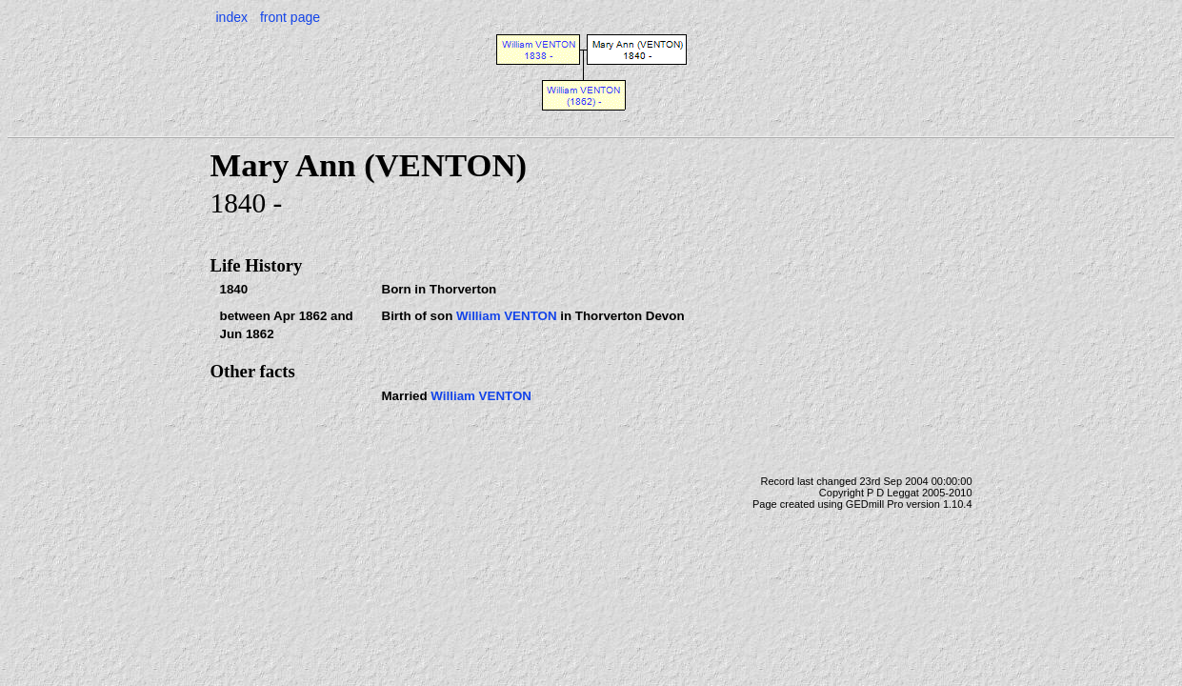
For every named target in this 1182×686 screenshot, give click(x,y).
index (232, 17)
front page (290, 17)
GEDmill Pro (875, 504)
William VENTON (506, 316)
